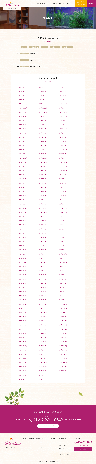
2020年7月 (21, 375)
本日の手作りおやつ (35, 66)
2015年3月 (41, 346)
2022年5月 (21, 283)
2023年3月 (21, 241)
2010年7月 (61, 275)
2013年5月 (61, 141)
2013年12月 (61, 112)
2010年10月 (61, 262)
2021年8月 (21, 321)
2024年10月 (22, 162)
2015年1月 (41, 354)
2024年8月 (21, 170)
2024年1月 (21, 200)
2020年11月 (22, 358)
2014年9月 (41, 371)
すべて (24, 47)
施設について (70, 3)
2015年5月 (41, 337)
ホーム (37, 3)
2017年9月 (41, 220)
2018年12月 (42, 158)
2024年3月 (21, 191)
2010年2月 (61, 296)
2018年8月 (41, 175)
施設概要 (61, 448)
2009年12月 (61, 304)
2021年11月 (22, 308)
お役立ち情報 (34, 47)
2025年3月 (21, 141)
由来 (60, 442)
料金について (62, 3)
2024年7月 (21, 175)
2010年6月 (61, 279)
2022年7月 (21, 275)
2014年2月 (61, 104)
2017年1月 (41, 254)
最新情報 (42, 3)
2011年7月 (61, 225)
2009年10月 (61, 312)
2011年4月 (61, 237)
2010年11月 (61, 258)
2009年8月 (61, 321)
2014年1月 (61, 108)
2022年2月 (21, 296)
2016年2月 (41, 300)
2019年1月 (41, 154)
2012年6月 (61, 183)
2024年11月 (22, 158)
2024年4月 (21, 187)
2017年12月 (42, 208)
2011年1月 (61, 250)
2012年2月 (61, 200)
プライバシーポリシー (65, 455)
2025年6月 (21, 129)
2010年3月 (61, 291)
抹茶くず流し (33, 53)
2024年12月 (22, 154)
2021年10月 (22, 312)
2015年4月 (41, 341)
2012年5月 (61, 187)
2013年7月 (61, 133)
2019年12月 (42, 108)
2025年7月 (21, 124)
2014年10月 (42, 367)
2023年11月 (22, 208)
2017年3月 (41, 245)
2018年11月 (42, 162)
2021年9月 (21, 316)
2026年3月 (21, 91)
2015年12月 (42, 308)
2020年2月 (41, 99)
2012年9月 (61, 175)
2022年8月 (21, 271)
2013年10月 (61, 120)
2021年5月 (21, 333)
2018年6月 (41, 183)
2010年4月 (61, 287)
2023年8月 (21, 220)
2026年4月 (21, 87)
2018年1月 (41, 204)
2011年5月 (61, 233)
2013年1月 (61, 158)
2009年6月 (61, 329)
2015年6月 (41, 333)
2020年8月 (21, 371)
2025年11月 (22, 108)
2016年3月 (41, 296)
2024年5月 (21, 183)
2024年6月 (21, 179)
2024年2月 (21, 195)
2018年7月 (41, 179)
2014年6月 (61, 87)
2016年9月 (41, 271)
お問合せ (91, 3)
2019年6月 (41, 133)
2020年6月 (21, 379)
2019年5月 (41, 137)
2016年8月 (41, 275)
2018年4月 (41, 191)
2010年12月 (61, 254)
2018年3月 (41, 195)
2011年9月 (61, 216)
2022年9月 (21, 266)
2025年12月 (22, 104)
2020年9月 (21, 367)
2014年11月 (42, 362)
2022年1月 (21, 300)
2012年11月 (61, 166)
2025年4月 (21, 137)
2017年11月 (42, 212)
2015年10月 (42, 316)
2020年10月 (22, 362)
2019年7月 (41, 129)
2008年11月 (61, 358)
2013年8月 (61, 129)
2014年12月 (42, 358)
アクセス (61, 451)
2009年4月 (61, 337)
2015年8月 (41, 325)
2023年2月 (21, 245)
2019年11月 (42, 112)
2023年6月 (21, 229)
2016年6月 (41, 283)
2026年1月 (21, 99)
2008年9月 (61, 367)
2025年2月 (21, 145)
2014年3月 (61, 99)
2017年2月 (41, 250)
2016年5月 (41, 287)
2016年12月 (42, 258)
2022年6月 (21, 279)
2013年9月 (61, 124)
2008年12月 (61, 354)
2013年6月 (61, 137)
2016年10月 (42, 266)
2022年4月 (21, 287)
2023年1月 (21, 250)
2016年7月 (41, 279)
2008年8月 (61, 371)
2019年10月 (42, 116)
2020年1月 (41, 104)
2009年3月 (61, 341)
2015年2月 (41, 350)
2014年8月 (41, 375)
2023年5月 (21, 233)
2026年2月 (21, 95)
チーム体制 (39, 447)
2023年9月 (21, 216)
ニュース (44, 47)
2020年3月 (41, 95)
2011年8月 (61, 220)
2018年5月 (41, 187)
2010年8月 (61, 271)
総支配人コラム (68, 47)
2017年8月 (41, 225)
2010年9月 (61, 266)
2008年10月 (61, 362)
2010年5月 (61, 283)
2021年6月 (21, 329)
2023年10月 (22, 212)
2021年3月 (21, 341)
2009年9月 (61, 316)
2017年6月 (41, 233)
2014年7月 (41, 379)
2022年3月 (21, 291)
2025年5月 (21, 133)
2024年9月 (21, 166)
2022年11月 (22, 258)
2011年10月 (61, 212)
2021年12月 (22, 304)
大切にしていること (51, 3)
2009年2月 (61, 346)
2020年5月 (41, 87)
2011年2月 (61, 245)
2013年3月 (61, 149)
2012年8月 (61, 179)
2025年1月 (21, 149)
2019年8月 (41, 124)
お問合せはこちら (48, 426)
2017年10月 (42, 216)
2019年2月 (41, 149)
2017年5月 (41, 237)
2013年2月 (61, 154)
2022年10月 (22, 262)
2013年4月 (61, 145)
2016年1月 (41, 304)
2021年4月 (21, 337)
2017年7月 (41, 229)
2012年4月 (61, 191)
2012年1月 (61, 204)
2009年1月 (61, 350)
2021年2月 (21, 346)
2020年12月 (22, 354)
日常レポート (55, 47)
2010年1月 (61, 300)
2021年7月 (21, 325)
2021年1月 (21, 350)
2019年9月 (41, 120)
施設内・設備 (62, 445)
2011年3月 (61, 241)
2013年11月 (61, 116)
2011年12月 (61, 208)
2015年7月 (41, 329)
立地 (37, 450)
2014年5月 (61, 91)
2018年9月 (41, 170)
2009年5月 (61, 333)
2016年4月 (41, 291)
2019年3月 (41, 145)
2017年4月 (41, 241)
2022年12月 (22, 254)
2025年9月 (21, 116)
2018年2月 (41, 200)
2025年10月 (22, 112)
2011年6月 (61, 229)
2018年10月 (42, 166)
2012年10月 (61, 170)
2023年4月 (21, 237)
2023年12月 (22, 204)
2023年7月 (21, 225)
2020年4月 (41, 91)
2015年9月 (41, 321)
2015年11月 (42, 312)
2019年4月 (41, 141)
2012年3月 (61, 195)
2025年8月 (21, 120)
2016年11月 (42, 262)
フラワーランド (33, 60)
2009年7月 (61, 325)
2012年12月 (61, 162)
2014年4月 (61, 95)
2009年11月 (61, 308)
